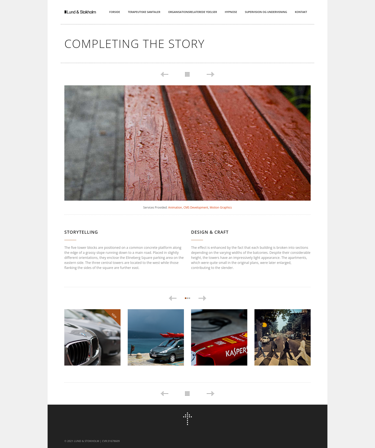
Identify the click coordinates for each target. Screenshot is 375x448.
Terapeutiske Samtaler (144, 12)
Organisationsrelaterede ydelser (192, 12)
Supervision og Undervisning (266, 12)
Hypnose (231, 12)
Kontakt (301, 12)
